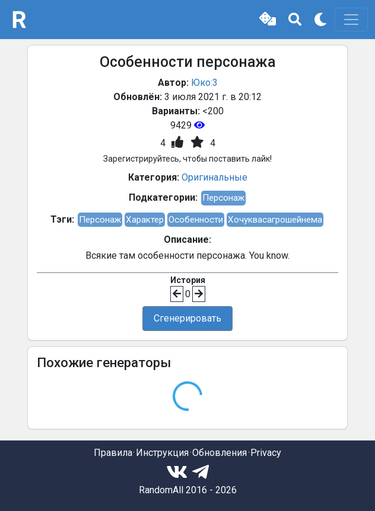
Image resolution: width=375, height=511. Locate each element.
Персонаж (223, 197)
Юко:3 (204, 82)
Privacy (265, 452)
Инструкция (162, 452)
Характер (145, 219)
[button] (268, 19)
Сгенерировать (187, 318)
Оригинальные (214, 177)
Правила (113, 452)
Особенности (196, 219)
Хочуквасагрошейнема (275, 219)
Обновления (219, 452)
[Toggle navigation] (351, 19)
